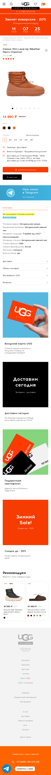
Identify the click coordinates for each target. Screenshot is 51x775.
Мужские (25, 665)
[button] (12, 108)
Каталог (19, 38)
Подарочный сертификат (25, 697)
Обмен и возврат (25, 721)
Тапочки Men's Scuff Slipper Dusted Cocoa (36, 611)
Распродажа (25, 702)
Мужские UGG (29, 38)
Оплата (25, 730)
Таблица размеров (32, 135)
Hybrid (23, 678)
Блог (25, 725)
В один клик (12, 177)
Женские (25, 660)
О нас (25, 712)
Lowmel (25, 674)
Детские (25, 669)
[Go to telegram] (6, 768)
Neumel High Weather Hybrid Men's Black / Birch (13, 612)
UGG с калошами (25, 683)
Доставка (25, 716)
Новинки (25, 693)
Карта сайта (25, 737)
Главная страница (9, 38)
